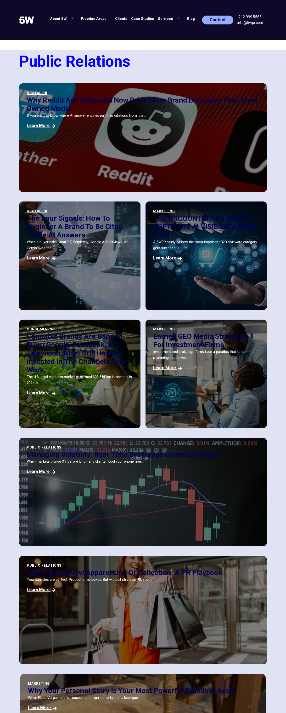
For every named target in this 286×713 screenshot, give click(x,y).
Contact (218, 19)
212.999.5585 (250, 17)
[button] (111, 18)
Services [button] (166, 19)
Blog (191, 19)
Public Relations (44, 336)
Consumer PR (124, 211)
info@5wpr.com (250, 22)
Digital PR (37, 93)
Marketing (38, 211)
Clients (121, 19)
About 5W (93, 614)
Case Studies (142, 19)
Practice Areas (94, 19)
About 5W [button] (59, 19)
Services (92, 644)
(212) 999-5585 (160, 621)
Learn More (41, 125)
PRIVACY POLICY (223, 639)
